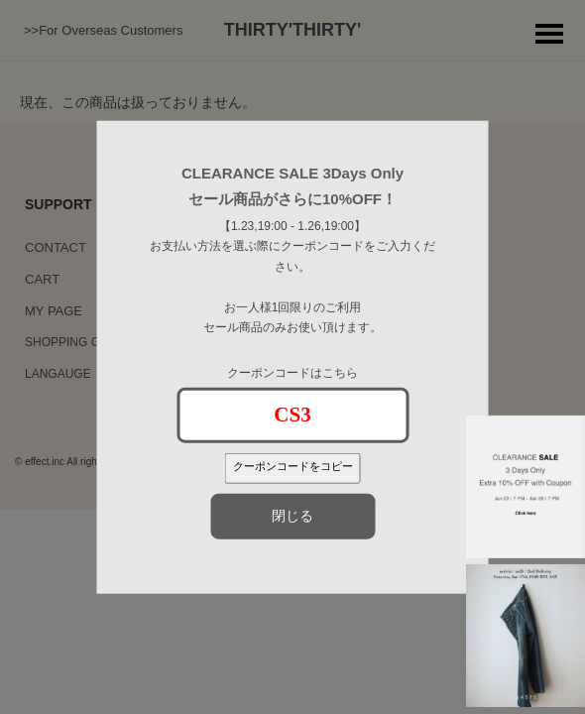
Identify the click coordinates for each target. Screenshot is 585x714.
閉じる (292, 516)
